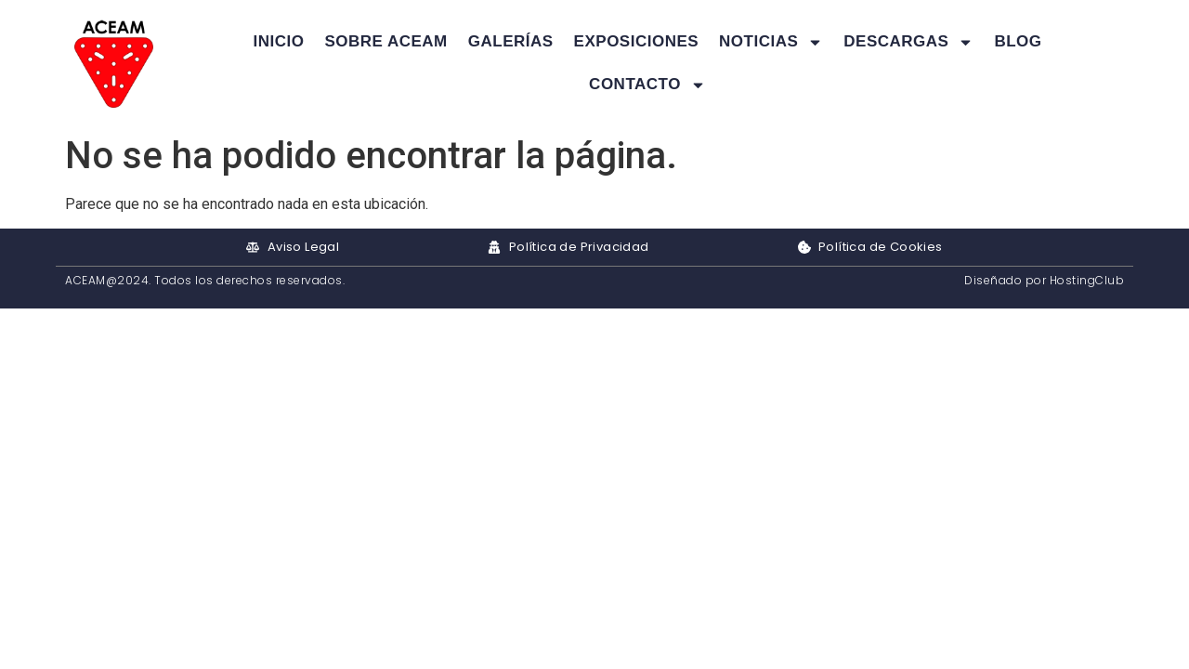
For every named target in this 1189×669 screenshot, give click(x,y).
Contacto (647, 85)
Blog (1017, 41)
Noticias (771, 42)
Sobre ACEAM (385, 41)
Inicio (278, 41)
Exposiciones (636, 41)
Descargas (908, 42)
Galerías (511, 41)
